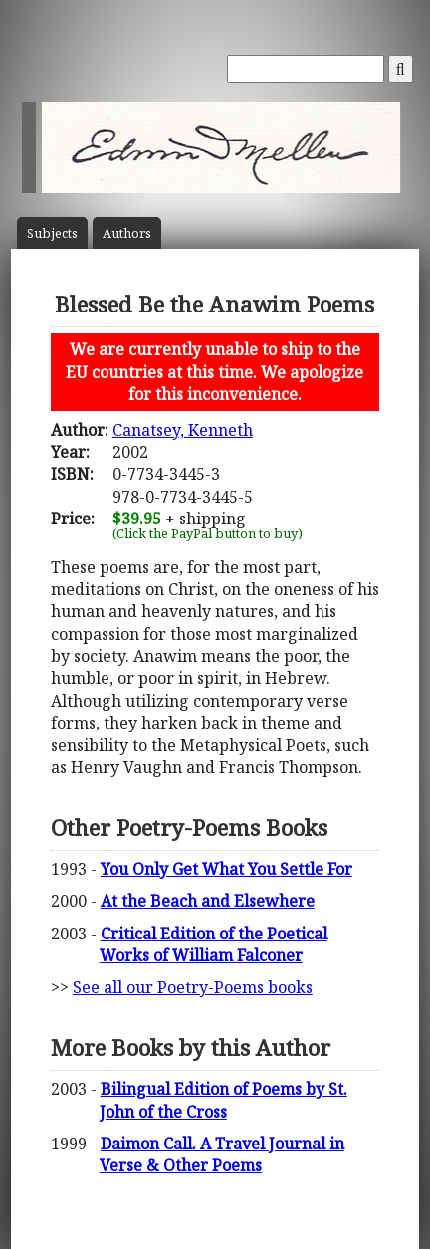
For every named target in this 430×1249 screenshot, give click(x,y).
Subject (52, 233)
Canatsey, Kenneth (182, 430)
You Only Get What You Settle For (226, 869)
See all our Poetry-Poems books (193, 987)
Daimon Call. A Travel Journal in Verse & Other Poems (222, 1154)
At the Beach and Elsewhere (208, 901)
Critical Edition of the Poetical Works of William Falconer (213, 944)
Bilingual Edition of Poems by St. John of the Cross (223, 1100)
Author (127, 233)
